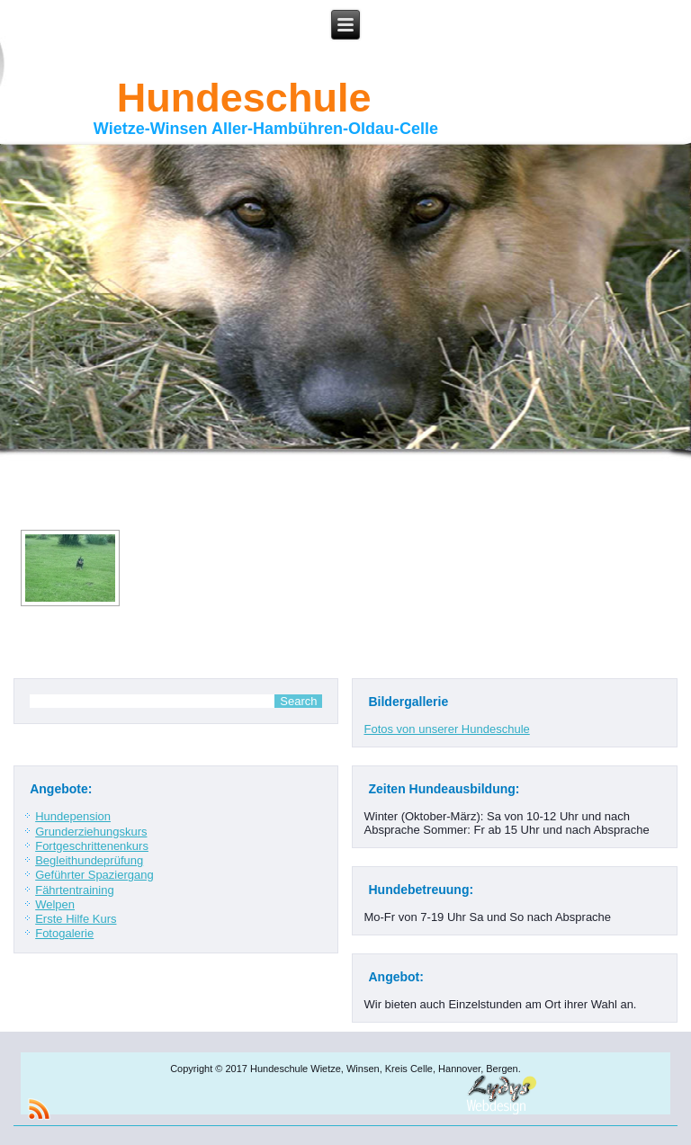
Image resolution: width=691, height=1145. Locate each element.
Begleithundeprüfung (89, 860)
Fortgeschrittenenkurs (91, 846)
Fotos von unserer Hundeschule (446, 729)
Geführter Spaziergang (94, 874)
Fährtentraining (74, 890)
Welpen (55, 904)
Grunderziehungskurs (91, 831)
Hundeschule (244, 98)
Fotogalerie (64, 933)
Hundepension (73, 816)
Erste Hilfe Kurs (75, 919)
